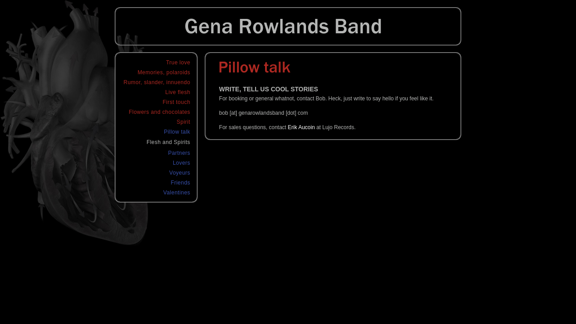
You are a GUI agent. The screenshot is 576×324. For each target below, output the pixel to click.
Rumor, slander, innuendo (157, 82)
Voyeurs (179, 173)
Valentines (176, 192)
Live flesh (177, 92)
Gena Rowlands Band (288, 26)
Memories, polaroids (164, 72)
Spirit (183, 122)
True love (178, 62)
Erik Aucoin (301, 127)
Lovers (181, 163)
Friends (180, 183)
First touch (176, 102)
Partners (179, 153)
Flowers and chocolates (159, 112)
